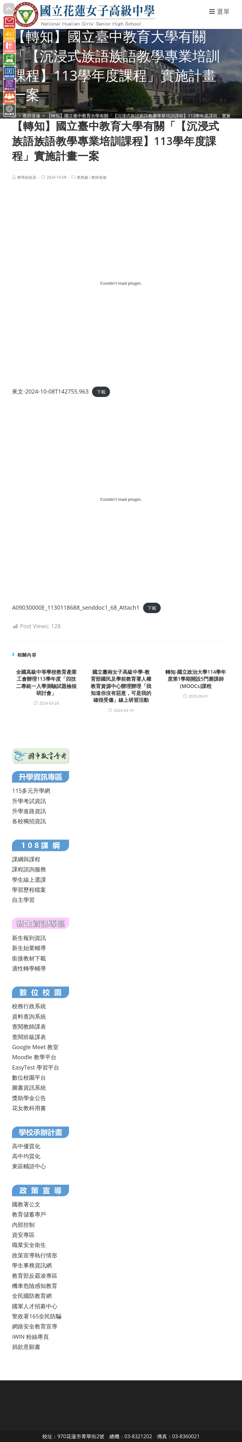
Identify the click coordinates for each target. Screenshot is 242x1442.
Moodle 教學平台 (34, 1057)
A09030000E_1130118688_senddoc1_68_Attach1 (75, 607)
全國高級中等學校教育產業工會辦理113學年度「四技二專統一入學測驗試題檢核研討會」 (46, 682)
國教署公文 (26, 1204)
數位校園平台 (29, 1077)
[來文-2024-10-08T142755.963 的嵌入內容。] (121, 283)
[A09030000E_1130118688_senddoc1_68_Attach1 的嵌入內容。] (121, 499)
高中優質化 (26, 1146)
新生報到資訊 (29, 938)
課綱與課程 (26, 859)
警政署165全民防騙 (36, 1316)
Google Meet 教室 (35, 1047)
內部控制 (23, 1224)
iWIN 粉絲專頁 (30, 1336)
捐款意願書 (26, 1346)
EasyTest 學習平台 (35, 1067)
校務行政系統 (29, 1006)
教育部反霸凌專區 (34, 1275)
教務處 (82, 177)
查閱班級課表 (29, 1037)
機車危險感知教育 (34, 1285)
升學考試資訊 (29, 801)
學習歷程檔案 (29, 889)
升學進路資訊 (29, 811)
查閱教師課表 (29, 1026)
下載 (101, 392)
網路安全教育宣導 (34, 1326)
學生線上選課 (29, 879)
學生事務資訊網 (32, 1265)
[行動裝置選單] (219, 11)
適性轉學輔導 (29, 968)
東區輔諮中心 (29, 1166)
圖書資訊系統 (29, 1087)
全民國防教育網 (32, 1295)
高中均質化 (26, 1156)
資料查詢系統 (29, 1016)
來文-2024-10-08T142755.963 (50, 391)
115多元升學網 (31, 790)
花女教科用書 (29, 1108)
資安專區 (23, 1234)
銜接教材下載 (29, 958)
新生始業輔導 (29, 948)
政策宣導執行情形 (34, 1255)
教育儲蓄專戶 (29, 1214)
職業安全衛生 (29, 1245)
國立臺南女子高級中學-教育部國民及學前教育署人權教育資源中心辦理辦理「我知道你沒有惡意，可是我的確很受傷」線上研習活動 (121, 686)
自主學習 (23, 899)
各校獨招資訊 (29, 821)
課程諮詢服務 (29, 869)
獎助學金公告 (29, 1098)
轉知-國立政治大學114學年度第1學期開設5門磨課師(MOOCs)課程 (195, 679)
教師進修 (99, 177)
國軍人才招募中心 (34, 1306)
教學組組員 (26, 177)
